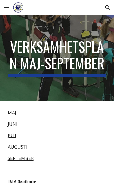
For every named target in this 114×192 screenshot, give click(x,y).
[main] (57, 57)
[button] (6, 7)
